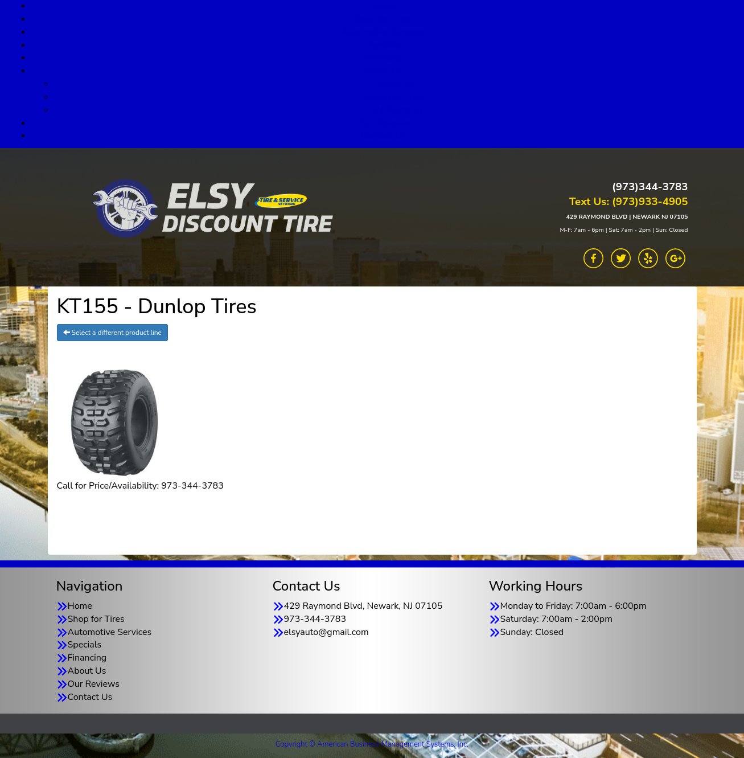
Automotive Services (384, 32)
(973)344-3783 (650, 186)
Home (80, 606)
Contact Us (383, 135)
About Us (383, 70)
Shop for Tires (383, 19)
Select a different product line (112, 332)
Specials (384, 45)
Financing (383, 57)
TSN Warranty (394, 110)
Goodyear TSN (395, 97)
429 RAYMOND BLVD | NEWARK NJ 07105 (627, 216)
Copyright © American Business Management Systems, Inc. (372, 744)
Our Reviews (383, 123)
